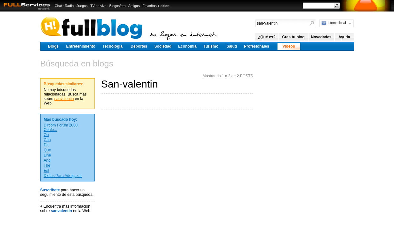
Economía (187, 46)
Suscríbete (50, 190)
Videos (288, 46)
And (47, 160)
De (46, 145)
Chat (58, 6)
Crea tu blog (293, 37)
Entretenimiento (80, 46)
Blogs (53, 46)
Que (47, 150)
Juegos (81, 6)
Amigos (134, 6)
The (47, 165)
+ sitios (163, 6)
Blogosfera (117, 6)
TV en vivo (98, 6)
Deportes (139, 46)
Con (47, 140)
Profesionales (256, 46)
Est (46, 170)
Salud (232, 46)
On (46, 135)
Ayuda (344, 37)
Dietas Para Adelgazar (63, 175)
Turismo (211, 46)
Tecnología (112, 46)
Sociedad (162, 46)
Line (47, 155)
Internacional (337, 23)
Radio (69, 6)
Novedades (321, 37)
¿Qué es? (267, 37)
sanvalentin (64, 98)
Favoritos (149, 6)
